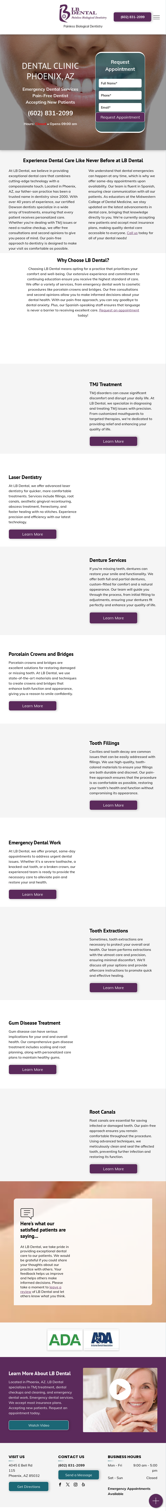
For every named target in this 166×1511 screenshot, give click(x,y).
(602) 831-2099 (50, 113)
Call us (132, 233)
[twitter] (67, 1485)
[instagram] (75, 1485)
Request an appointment (119, 310)
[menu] (156, 17)
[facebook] (60, 1485)
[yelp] (83, 1485)
